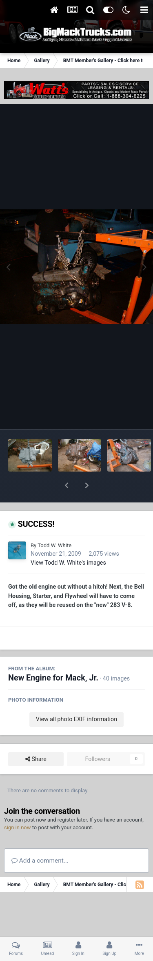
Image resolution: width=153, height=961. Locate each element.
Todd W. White (54, 524)
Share (36, 738)
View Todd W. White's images (68, 541)
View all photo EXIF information (76, 698)
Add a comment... (40, 839)
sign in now (17, 806)
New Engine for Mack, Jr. (53, 656)
